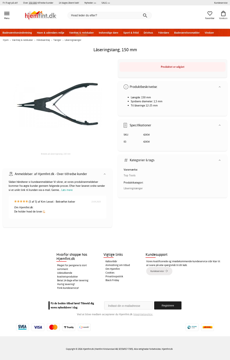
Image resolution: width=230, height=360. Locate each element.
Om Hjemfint (112, 268)
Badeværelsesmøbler (187, 32)
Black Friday (112, 280)
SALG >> (106, 2)
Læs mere (67, 190)
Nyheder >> (90, 2)
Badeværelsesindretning (17, 32)
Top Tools (129, 175)
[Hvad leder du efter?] (109, 15)
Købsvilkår (111, 261)
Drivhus (148, 32)
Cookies (109, 272)
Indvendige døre (108, 32)
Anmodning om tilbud (117, 265)
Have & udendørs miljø (50, 32)
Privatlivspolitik (114, 276)
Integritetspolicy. (143, 314)
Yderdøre (163, 32)
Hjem (6, 39)
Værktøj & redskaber (81, 32)
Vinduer (209, 32)
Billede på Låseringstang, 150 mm (55, 154)
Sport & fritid (131, 32)
